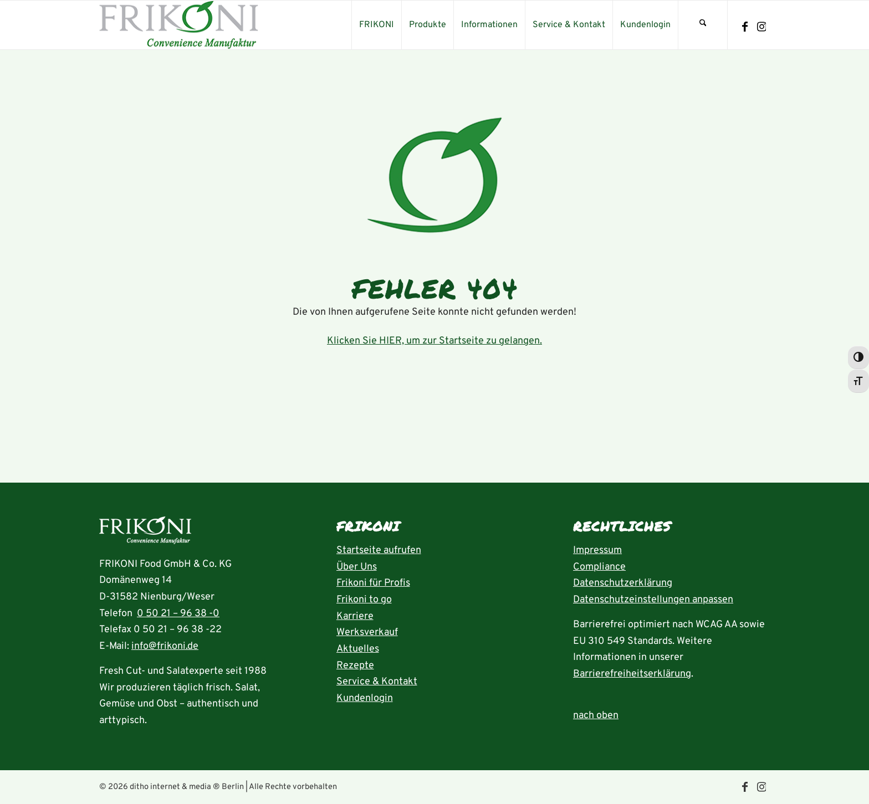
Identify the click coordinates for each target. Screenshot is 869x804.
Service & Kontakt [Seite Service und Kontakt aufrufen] (376, 681)
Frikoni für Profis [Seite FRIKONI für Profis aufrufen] (373, 583)
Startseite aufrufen (378, 550)
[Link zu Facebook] (745, 27)
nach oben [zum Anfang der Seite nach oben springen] (595, 715)
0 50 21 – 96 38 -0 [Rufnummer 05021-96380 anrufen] (178, 613)
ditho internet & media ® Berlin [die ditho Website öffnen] (187, 787)
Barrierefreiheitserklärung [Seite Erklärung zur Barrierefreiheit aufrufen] (632, 674)
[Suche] (703, 25)
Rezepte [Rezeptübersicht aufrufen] (355, 665)
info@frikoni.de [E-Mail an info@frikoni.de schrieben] (164, 646)
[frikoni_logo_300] (178, 25)
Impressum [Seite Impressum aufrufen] (597, 550)
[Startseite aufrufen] (145, 533)
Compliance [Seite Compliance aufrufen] (599, 567)
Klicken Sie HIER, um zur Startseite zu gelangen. (434, 341)
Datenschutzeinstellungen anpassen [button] (653, 599)
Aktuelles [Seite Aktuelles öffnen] (357, 649)
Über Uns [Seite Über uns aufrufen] (356, 567)
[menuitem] (376, 25)
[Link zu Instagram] (761, 27)
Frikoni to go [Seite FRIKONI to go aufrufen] (364, 599)
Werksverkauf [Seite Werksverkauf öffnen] (367, 632)
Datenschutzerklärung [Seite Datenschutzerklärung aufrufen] (622, 583)
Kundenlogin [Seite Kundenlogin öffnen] (364, 698)
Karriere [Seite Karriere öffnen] (355, 616)
